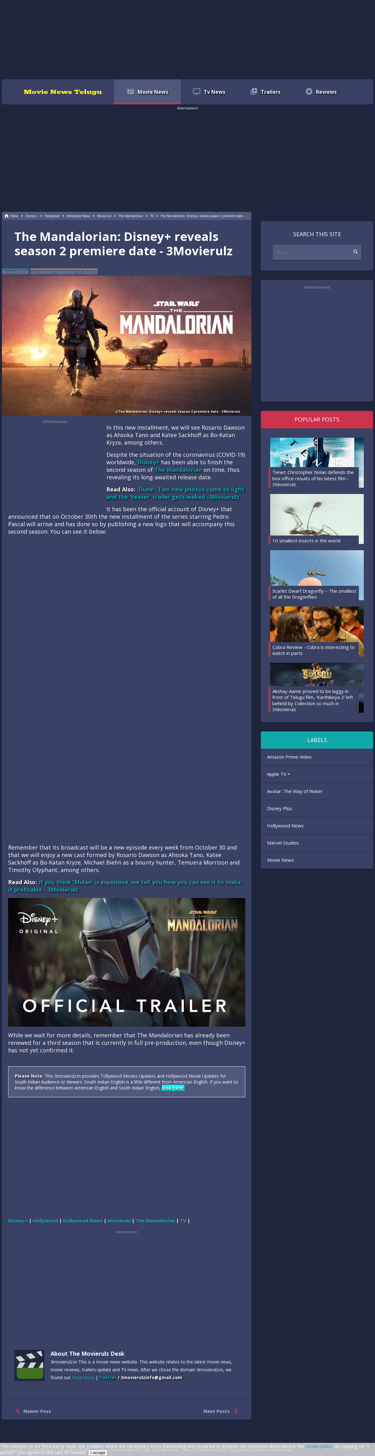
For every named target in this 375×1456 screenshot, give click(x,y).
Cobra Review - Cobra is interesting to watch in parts (313, 650)
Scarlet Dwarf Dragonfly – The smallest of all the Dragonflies (314, 594)
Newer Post (32, 1411)
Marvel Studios (283, 843)
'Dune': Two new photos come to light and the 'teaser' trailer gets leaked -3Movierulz (175, 493)
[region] (187, 39)
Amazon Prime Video (289, 757)
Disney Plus (279, 808)
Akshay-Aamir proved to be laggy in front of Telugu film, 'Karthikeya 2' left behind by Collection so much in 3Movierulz (312, 700)
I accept (97, 1452)
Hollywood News (285, 825)
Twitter (107, 1377)
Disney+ (148, 462)
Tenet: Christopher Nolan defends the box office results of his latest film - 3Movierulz (313, 478)
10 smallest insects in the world (306, 540)
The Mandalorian (178, 469)
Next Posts (222, 1411)
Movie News (280, 860)
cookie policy (319, 1446)
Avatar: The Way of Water (295, 791)
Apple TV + (278, 774)
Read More (83, 1377)
